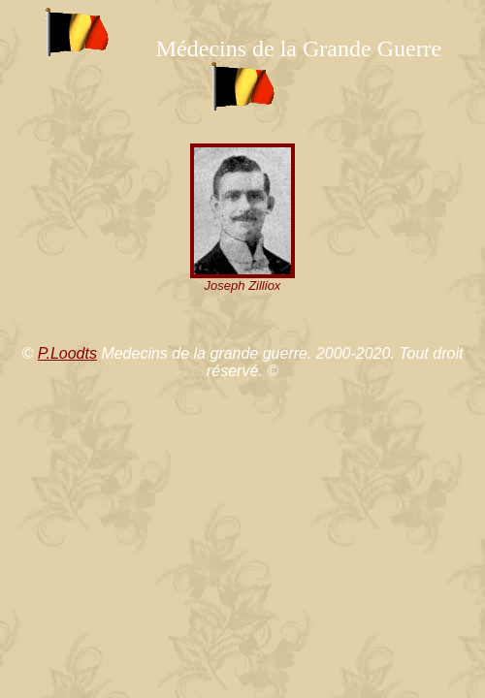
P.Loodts (67, 353)
